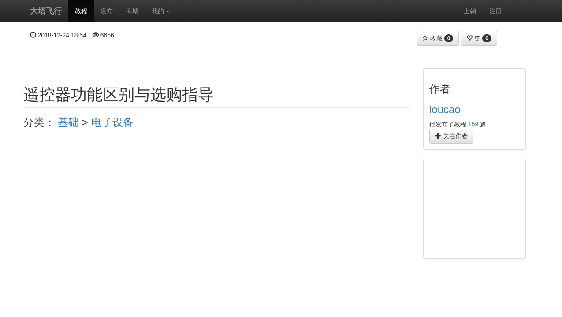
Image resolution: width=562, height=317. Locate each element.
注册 (495, 11)
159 (473, 124)
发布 (106, 11)
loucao (445, 109)
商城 (132, 11)
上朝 (470, 11)
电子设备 (112, 122)
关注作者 (451, 136)
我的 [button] (161, 11)
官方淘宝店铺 (453, 309)
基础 (68, 122)
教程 (81, 11)
